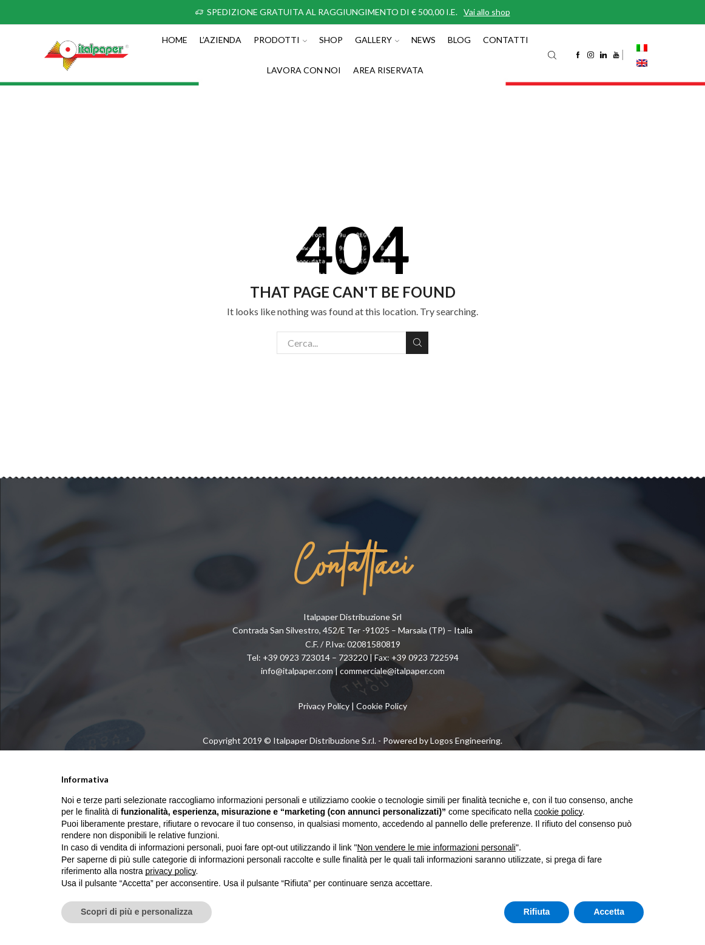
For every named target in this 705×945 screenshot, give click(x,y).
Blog (459, 40)
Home (174, 40)
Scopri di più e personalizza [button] (136, 912)
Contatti (505, 40)
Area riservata (388, 70)
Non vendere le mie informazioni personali (436, 847)
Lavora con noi (304, 70)
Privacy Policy (323, 706)
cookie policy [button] (558, 811)
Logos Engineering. (466, 740)
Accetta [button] (608, 912)
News (423, 40)
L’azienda (220, 40)
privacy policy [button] (171, 871)
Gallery (377, 40)
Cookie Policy (381, 706)
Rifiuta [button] (537, 912)
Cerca (417, 342)
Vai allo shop (487, 12)
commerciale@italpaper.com (392, 671)
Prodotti (280, 40)
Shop (331, 40)
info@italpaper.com (297, 671)
